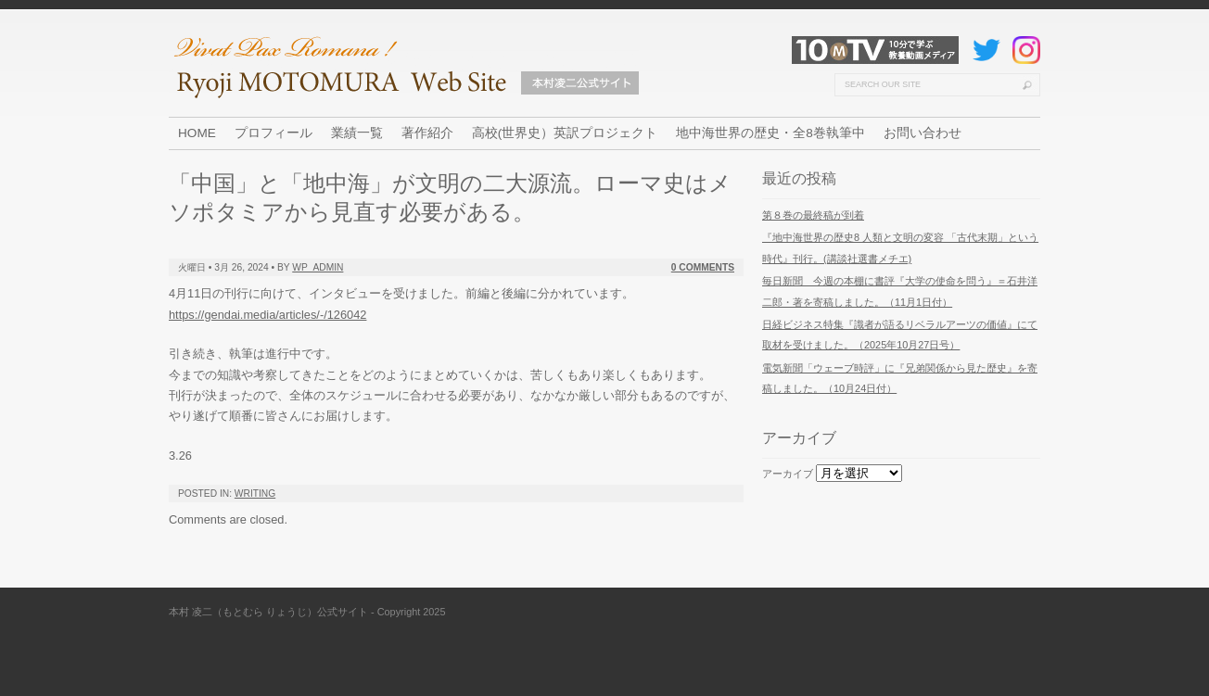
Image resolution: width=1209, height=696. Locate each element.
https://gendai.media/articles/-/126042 (267, 315)
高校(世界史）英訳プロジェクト (565, 133)
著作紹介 (427, 133)
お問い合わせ (922, 133)
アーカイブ (787, 473)
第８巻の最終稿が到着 (813, 215)
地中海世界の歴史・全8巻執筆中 (770, 133)
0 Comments (702, 267)
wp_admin (317, 267)
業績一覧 (357, 133)
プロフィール (273, 133)
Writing (255, 493)
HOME (197, 133)
